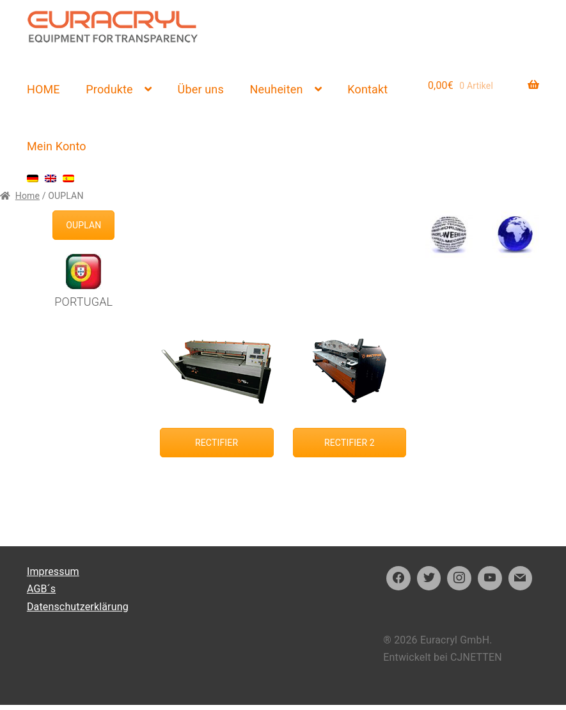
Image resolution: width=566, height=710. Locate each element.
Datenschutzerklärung (78, 607)
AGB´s (41, 589)
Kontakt (367, 89)
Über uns (201, 89)
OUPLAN (83, 225)
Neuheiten (276, 89)
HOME (43, 89)
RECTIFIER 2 (349, 443)
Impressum (53, 571)
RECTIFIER (216, 443)
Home (27, 196)
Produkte (109, 89)
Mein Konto (56, 146)
